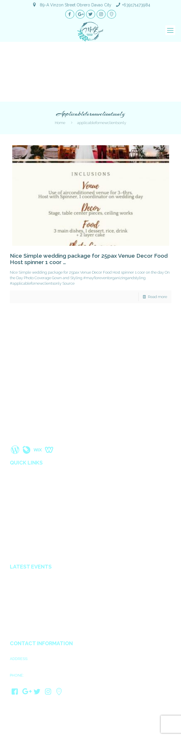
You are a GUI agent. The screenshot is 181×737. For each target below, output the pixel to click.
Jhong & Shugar (25, 599)
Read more (157, 297)
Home (60, 123)
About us (18, 478)
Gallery (16, 490)
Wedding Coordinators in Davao (40, 533)
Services (18, 484)
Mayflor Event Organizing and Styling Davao (82, 726)
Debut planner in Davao (32, 551)
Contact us (20, 521)
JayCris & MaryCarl (28, 620)
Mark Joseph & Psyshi (30, 591)
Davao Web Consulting (114, 731)
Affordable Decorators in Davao (39, 539)
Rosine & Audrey (25, 613)
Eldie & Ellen (22, 628)
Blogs (15, 502)
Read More (23, 438)
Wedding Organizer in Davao (37, 527)
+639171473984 (136, 5)
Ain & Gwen (21, 606)
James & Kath (22, 584)
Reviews (17, 496)
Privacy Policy (23, 508)
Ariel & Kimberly (25, 577)
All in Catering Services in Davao (40, 545)
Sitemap (17, 514)
